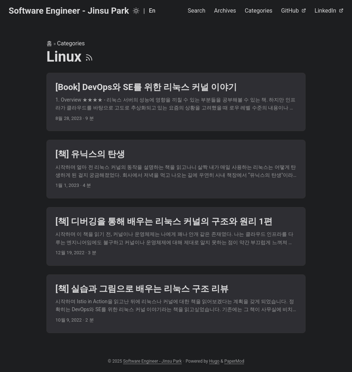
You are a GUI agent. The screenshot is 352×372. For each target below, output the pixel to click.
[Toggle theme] (136, 11)
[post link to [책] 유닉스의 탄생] (176, 169)
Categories (71, 43)
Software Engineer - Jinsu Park (69, 11)
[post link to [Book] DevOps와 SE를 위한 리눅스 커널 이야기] (176, 102)
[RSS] (89, 56)
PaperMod (234, 361)
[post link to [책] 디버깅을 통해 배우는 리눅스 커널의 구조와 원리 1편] (176, 236)
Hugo (214, 361)
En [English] (152, 10)
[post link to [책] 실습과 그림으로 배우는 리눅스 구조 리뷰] (176, 304)
